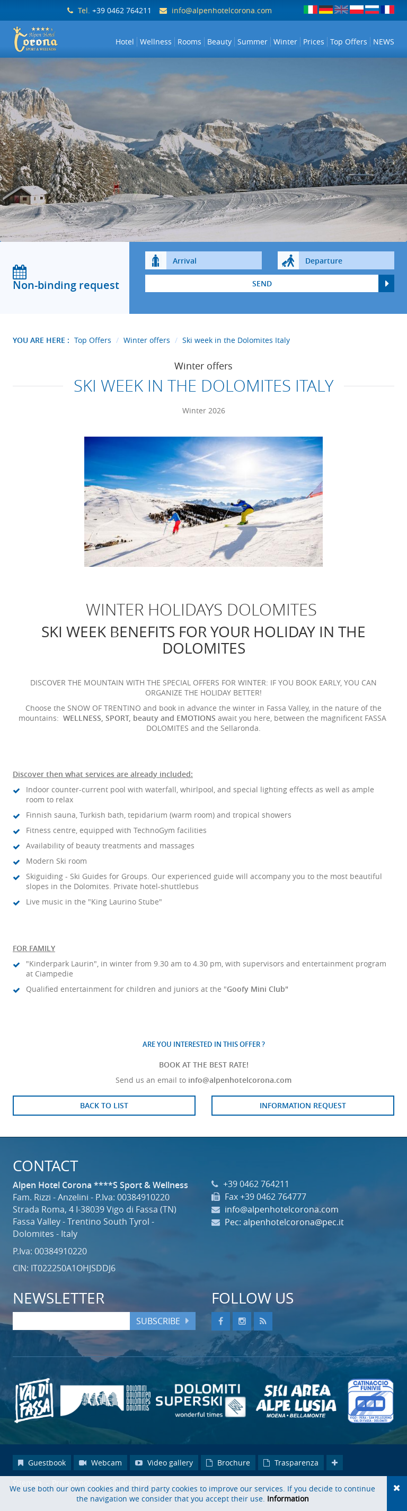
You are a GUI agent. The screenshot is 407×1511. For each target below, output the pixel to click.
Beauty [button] (219, 42)
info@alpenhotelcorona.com (222, 10)
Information (288, 1499)
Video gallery (164, 1475)
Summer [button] (252, 42)
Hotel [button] (125, 42)
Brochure (228, 1475)
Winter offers (146, 353)
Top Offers (92, 353)
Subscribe (158, 1334)
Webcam (100, 1475)
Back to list (104, 1118)
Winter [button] (285, 42)
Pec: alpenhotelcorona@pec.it (284, 1235)
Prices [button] (313, 42)
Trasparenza (290, 1475)
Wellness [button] (156, 42)
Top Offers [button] (348, 42)
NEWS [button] (383, 42)
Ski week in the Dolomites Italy (236, 353)
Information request (303, 1118)
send (262, 296)
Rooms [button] (189, 42)
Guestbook (42, 1475)
